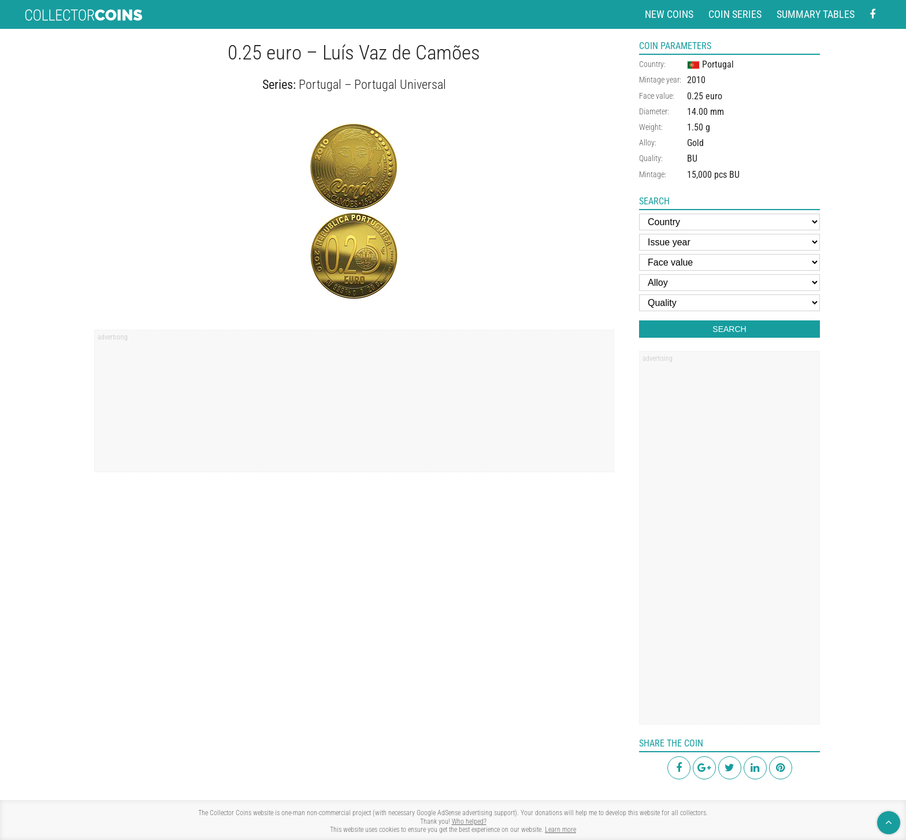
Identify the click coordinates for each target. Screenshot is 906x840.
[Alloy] (729, 282)
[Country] (729, 222)
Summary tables (816, 14)
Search (729, 329)
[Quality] (729, 302)
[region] (354, 404)
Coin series (735, 14)
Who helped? (469, 821)
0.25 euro (704, 96)
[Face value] (729, 262)
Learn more (560, 830)
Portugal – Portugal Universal (372, 84)
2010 (696, 79)
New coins (669, 14)
